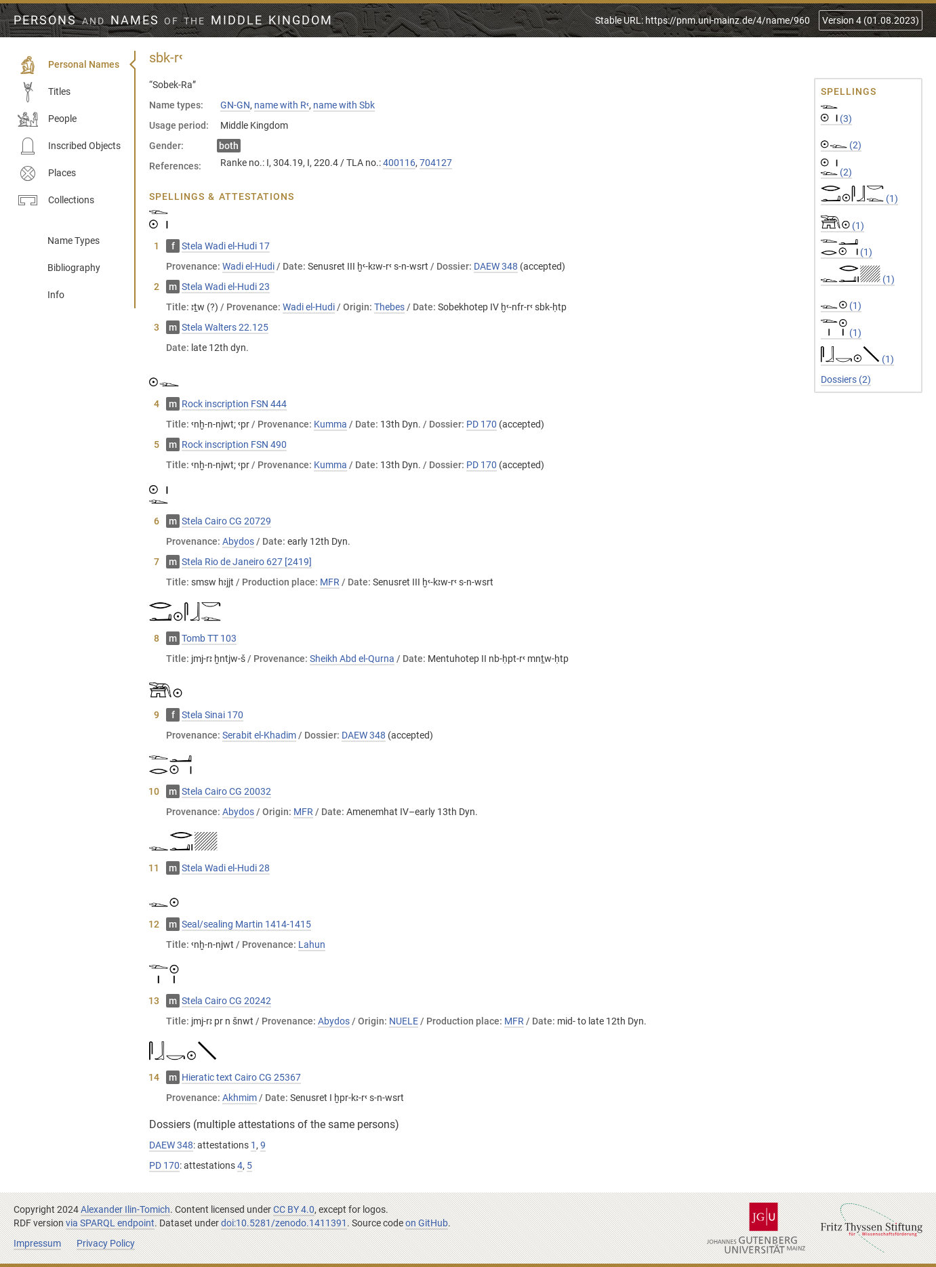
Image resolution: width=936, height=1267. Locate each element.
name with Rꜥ (281, 105)
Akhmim (239, 1097)
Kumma (330, 424)
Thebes (389, 307)
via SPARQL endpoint (110, 1223)
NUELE (403, 1021)
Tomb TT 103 (209, 638)
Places (47, 173)
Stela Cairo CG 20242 (226, 1000)
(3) (836, 118)
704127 (436, 162)
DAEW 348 (496, 266)
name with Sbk (344, 105)
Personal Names (68, 65)
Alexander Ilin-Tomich (125, 1209)
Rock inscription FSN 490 (234, 444)
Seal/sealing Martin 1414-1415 (246, 924)
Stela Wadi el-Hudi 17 (226, 246)
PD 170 (481, 424)
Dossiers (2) (846, 379)
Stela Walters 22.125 (225, 327)
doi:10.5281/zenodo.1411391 (284, 1223)
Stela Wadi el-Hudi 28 (226, 868)
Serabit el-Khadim (259, 735)
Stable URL (702, 20)
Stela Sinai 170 (212, 714)
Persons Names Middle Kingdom (173, 20)
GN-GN (235, 105)
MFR (330, 582)
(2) (841, 145)
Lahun (311, 944)
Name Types (73, 240)
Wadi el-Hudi (248, 266)
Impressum (37, 1243)
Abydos (238, 541)
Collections (56, 200)
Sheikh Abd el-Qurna (352, 658)
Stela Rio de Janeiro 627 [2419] (247, 561)
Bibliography (73, 267)
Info (55, 294)
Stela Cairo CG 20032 (226, 791)
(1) (859, 198)
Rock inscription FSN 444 (234, 403)
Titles (44, 92)
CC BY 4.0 (293, 1209)
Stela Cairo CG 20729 (226, 521)
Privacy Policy (106, 1243)
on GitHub (426, 1223)
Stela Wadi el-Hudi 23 (226, 286)
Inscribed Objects (69, 146)
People (47, 119)
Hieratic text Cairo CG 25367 (241, 1077)
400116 (399, 162)
